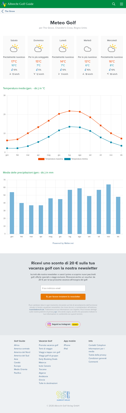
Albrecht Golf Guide (20, 4)
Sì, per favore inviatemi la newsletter (63, 296)
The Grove (10, 11)
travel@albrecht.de (36, 309)
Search (114, 4)
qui (55, 311)
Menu (121, 4)
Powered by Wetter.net (63, 243)
